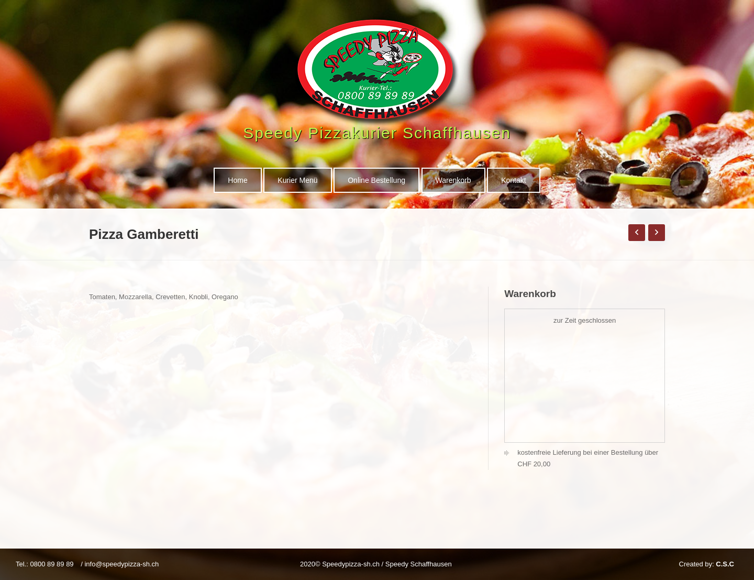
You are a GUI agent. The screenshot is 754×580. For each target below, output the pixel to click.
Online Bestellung (376, 180)
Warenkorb (453, 180)
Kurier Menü (297, 180)
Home (237, 180)
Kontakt (513, 180)
